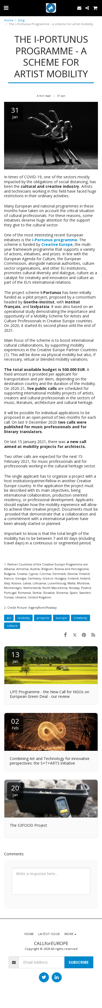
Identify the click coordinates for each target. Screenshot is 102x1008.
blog (21, 20)
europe (61, 618)
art (9, 618)
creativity (80, 618)
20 (15, 790)
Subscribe (79, 962)
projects (43, 618)
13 (15, 656)
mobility (24, 618)
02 (15, 723)
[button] (6, 7)
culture (12, 626)
